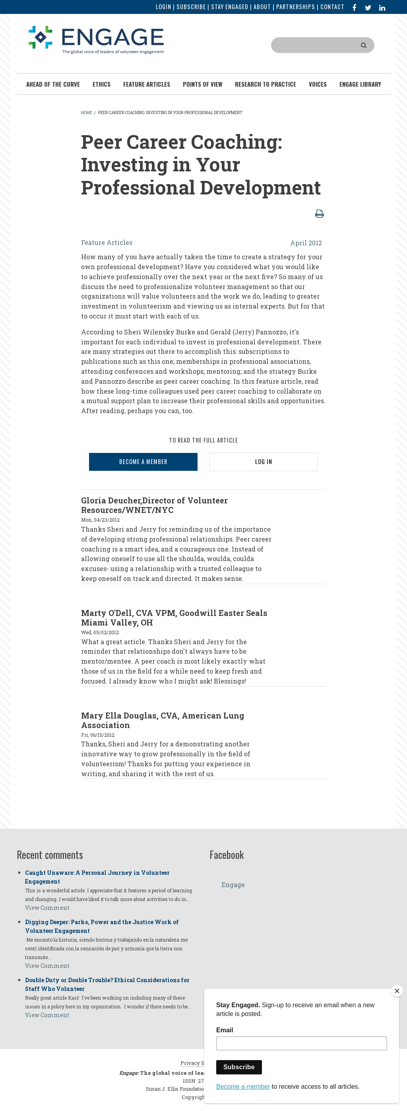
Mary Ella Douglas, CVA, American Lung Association (162, 720)
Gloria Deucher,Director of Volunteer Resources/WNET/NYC (154, 505)
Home (86, 112)
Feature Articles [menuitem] (146, 84)
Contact (332, 6)
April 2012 (306, 243)
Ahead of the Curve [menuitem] (53, 84)
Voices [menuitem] (318, 84)
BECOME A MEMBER (143, 461)
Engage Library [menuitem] (360, 84)
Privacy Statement (203, 1062)
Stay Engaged (229, 6)
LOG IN (263, 461)
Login (163, 6)
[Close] (397, 991)
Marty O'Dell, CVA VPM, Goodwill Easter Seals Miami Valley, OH (174, 617)
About (262, 6)
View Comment (47, 907)
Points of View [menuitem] (202, 84)
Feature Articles (106, 242)
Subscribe (191, 6)
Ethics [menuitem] (101, 84)
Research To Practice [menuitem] (265, 84)
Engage (233, 884)
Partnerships (295, 6)
